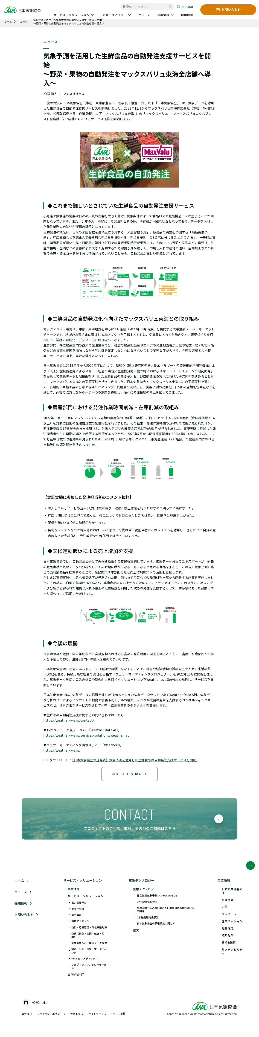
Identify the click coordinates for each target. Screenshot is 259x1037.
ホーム (8, 21)
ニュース (23, 21)
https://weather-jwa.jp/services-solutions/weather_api (86, 735)
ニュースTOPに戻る (129, 773)
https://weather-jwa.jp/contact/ (68, 720)
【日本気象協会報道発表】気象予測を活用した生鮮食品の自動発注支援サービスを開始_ (135, 760)
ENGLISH (185, 6)
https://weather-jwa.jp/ (62, 750)
